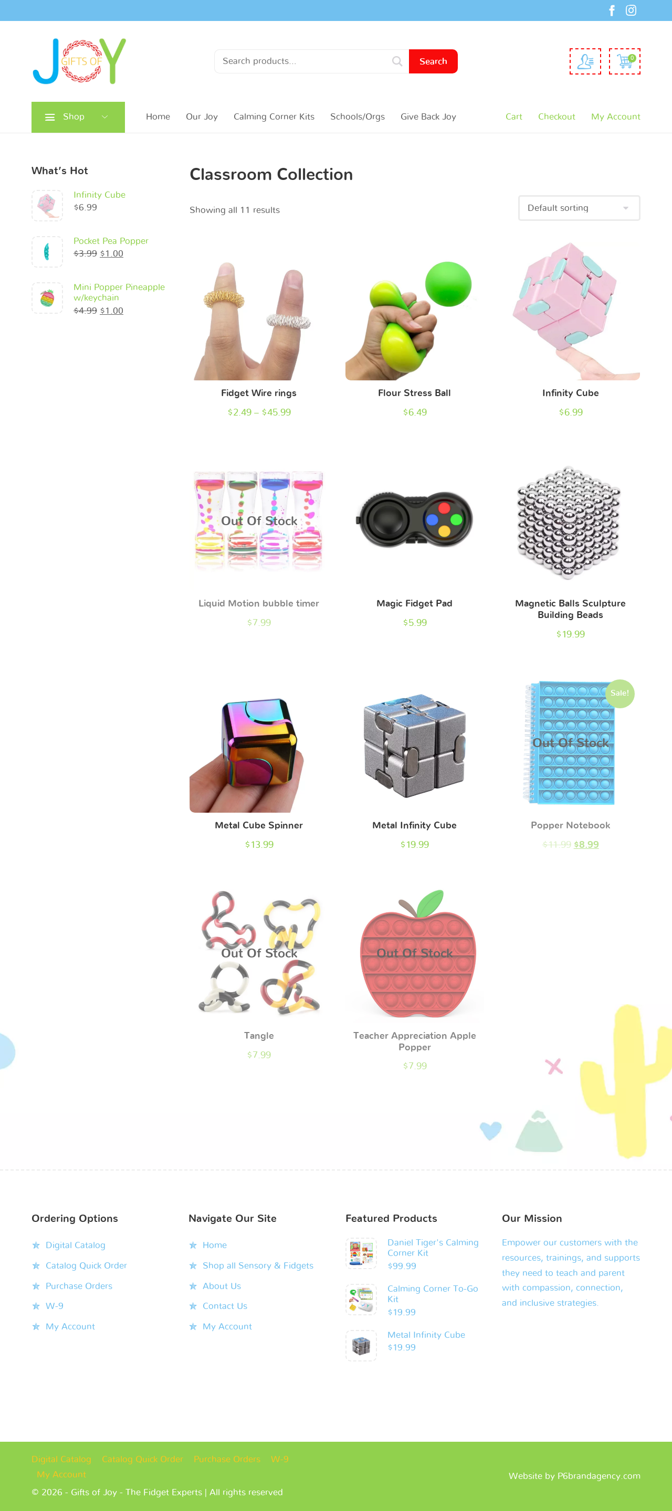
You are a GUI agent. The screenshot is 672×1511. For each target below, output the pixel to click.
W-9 (55, 1306)
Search (433, 61)
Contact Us (225, 1306)
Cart (514, 116)
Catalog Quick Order (86, 1265)
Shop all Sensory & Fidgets (258, 1265)
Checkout (556, 116)
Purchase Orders (79, 1286)
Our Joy (202, 116)
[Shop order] (579, 208)
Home (158, 116)
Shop (74, 116)
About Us (222, 1286)
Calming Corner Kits (274, 116)
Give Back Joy (428, 116)
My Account (615, 116)
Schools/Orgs (357, 116)
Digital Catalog (76, 1245)
